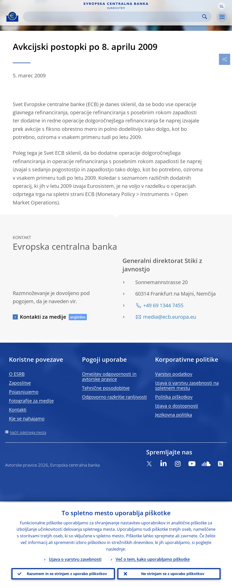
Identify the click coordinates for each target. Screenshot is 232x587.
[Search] (113, 16)
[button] (221, 6)
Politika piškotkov (174, 397)
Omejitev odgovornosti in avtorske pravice (109, 376)
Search (204, 16)
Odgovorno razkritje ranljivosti (114, 397)
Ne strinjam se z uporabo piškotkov (172, 573)
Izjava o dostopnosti (176, 406)
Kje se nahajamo (27, 418)
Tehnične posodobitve (106, 388)
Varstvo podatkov (173, 374)
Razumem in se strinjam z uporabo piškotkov (67, 573)
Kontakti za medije (43, 316)
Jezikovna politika (173, 415)
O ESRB (17, 374)
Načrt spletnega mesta (28, 432)
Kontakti (17, 410)
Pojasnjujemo (23, 392)
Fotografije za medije (31, 401)
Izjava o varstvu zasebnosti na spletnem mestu (187, 385)
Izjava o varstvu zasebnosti (75, 558)
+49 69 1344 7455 (163, 305)
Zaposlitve (20, 383)
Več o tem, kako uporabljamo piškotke (153, 558)
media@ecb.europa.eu (169, 316)
